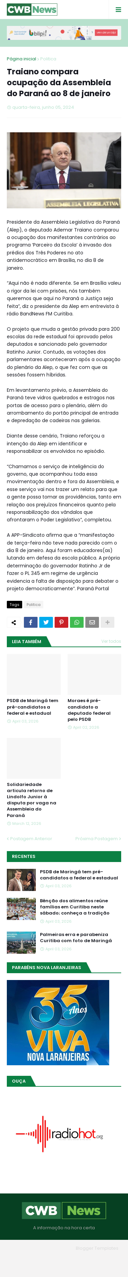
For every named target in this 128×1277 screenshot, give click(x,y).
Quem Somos (61, 1258)
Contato (94, 1258)
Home (31, 1258)
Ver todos (111, 641)
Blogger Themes (54, 1248)
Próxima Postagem (96, 838)
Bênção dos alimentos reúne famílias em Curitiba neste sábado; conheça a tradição (75, 907)
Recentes (23, 856)
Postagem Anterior (31, 838)
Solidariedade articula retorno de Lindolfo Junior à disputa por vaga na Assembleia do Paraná (31, 800)
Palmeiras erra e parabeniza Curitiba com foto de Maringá (76, 938)
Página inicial (21, 59)
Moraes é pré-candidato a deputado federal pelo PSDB (89, 710)
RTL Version (64, 1266)
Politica (48, 59)
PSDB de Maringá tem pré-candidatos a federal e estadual (32, 707)
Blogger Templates (97, 1248)
